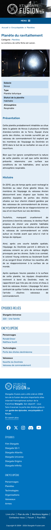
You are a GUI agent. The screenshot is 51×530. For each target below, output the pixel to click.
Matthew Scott (10, 342)
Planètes (16, 40)
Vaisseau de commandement (17, 365)
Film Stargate (12, 443)
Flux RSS (41, 517)
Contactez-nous (17, 517)
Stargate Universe (14, 457)
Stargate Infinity (13, 465)
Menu (25, 20)
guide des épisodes (18, 410)
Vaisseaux (10, 499)
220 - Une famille (11, 319)
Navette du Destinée (13, 362)
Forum (31, 517)
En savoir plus (12, 417)
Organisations (12, 495)
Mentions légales (40, 514)
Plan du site (23, 514)
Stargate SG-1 (12, 448)
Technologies (11, 490)
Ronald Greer (9, 339)
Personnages (11, 482)
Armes (8, 503)
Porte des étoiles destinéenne (17, 352)
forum (8, 413)
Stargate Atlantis (13, 452)
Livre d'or (10, 514)
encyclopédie (34, 410)
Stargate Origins (13, 461)
